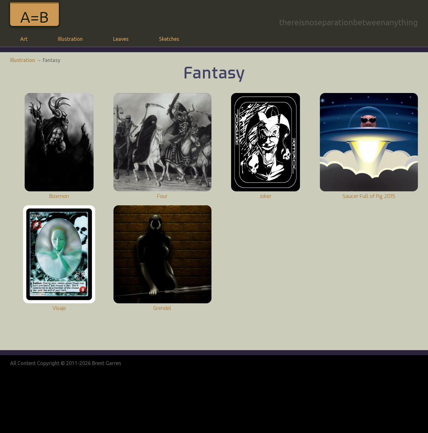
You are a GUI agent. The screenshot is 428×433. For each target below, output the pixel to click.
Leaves (121, 39)
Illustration (70, 39)
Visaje (59, 308)
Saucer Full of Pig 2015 (369, 196)
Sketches (169, 39)
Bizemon (59, 196)
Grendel (162, 308)
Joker (266, 196)
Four (162, 196)
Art (24, 39)
